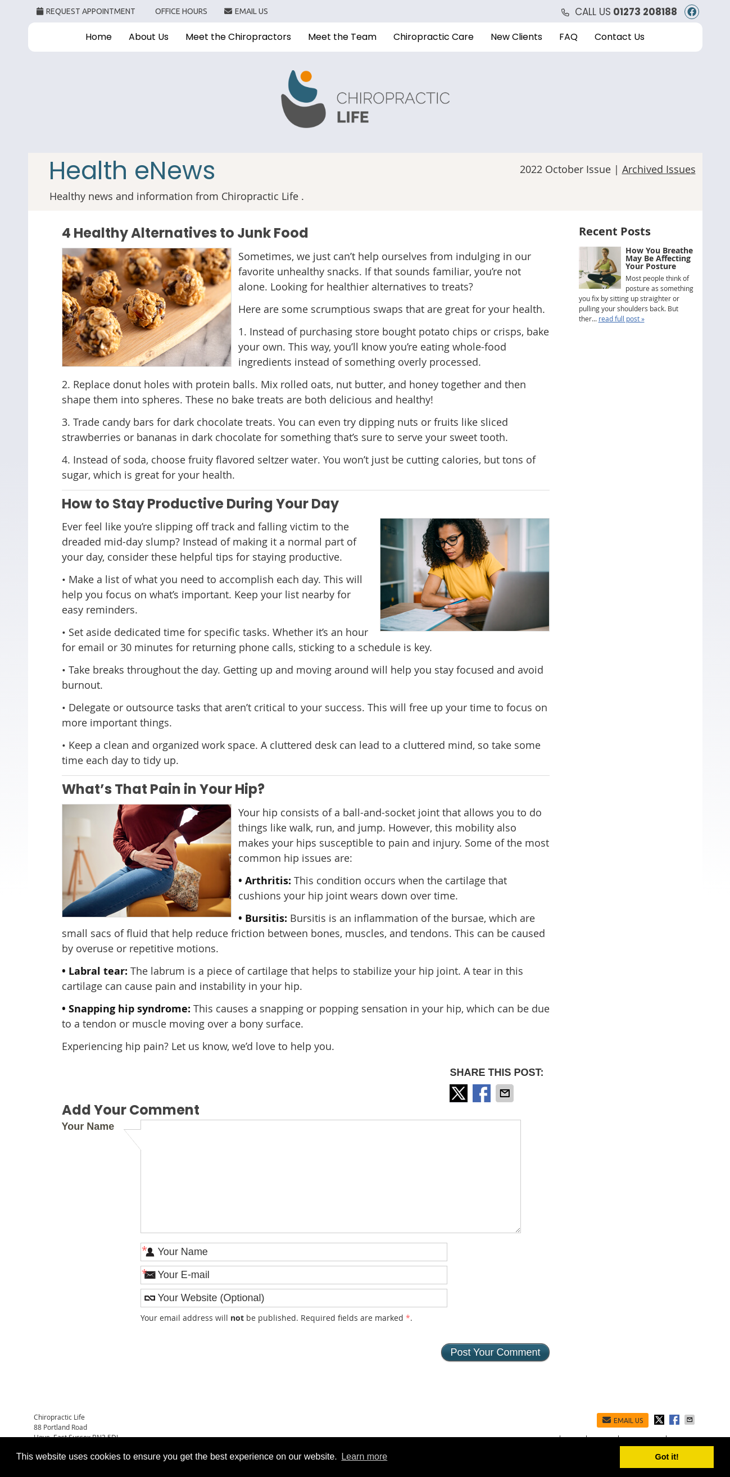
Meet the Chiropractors (238, 36)
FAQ (568, 36)
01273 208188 (645, 12)
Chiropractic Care (433, 36)
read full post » (621, 318)
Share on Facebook (483, 1093)
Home (98, 36)
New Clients (516, 36)
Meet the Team (342, 36)
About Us (149, 36)
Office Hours (181, 11)
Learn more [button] (364, 1456)
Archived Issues (659, 169)
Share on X (460, 1093)
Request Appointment (86, 11)
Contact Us (620, 36)
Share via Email (506, 1093)
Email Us (246, 11)
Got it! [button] (667, 1456)
